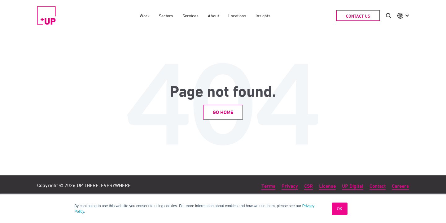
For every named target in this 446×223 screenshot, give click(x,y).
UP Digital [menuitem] (352, 186)
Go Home (223, 112)
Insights (263, 15)
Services (190, 15)
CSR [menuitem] (308, 186)
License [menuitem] (327, 186)
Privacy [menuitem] (290, 186)
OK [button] (339, 209)
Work (145, 15)
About (213, 15)
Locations (237, 15)
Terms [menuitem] (268, 186)
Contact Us (358, 16)
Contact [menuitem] (377, 186)
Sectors (166, 15)
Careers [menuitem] (400, 186)
